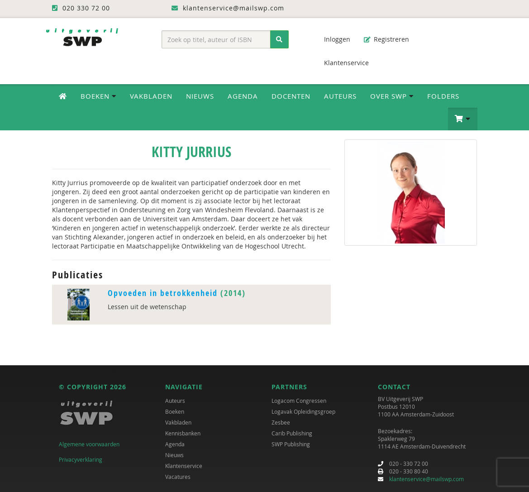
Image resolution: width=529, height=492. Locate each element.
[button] (462, 119)
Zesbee (281, 422)
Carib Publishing (292, 433)
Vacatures (178, 476)
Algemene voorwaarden (89, 444)
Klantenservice (342, 62)
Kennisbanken (182, 433)
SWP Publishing (291, 444)
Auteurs (340, 95)
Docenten (291, 95)
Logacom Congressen (299, 400)
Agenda (243, 95)
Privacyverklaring (80, 459)
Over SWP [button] (392, 95)
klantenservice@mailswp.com (426, 478)
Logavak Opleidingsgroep (303, 411)
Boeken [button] (98, 95)
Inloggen (332, 39)
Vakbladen (151, 95)
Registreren (386, 39)
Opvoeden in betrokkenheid (163, 293)
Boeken (174, 411)
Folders (443, 95)
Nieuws (200, 95)
